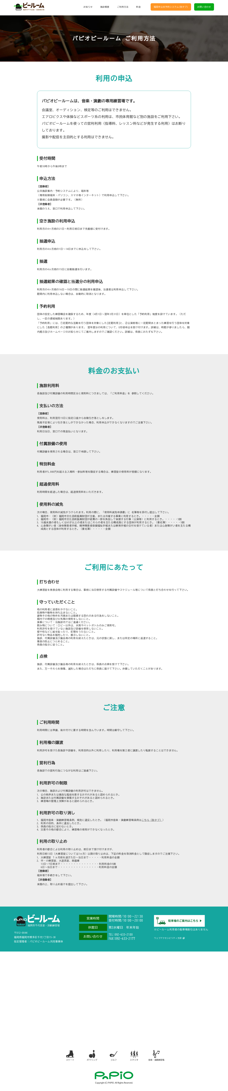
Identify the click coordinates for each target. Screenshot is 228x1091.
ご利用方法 (122, 8)
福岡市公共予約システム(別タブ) (171, 8)
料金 (138, 8)
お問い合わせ (204, 8)
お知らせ (87, 8)
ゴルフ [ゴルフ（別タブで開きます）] (113, 1056)
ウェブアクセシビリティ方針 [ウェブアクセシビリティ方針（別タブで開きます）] (169, 937)
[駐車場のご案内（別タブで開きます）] (179, 925)
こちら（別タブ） (152, 820)
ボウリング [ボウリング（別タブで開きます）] (90, 1056)
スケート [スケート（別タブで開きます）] (68, 1056)
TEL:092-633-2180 (122, 934)
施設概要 (104, 8)
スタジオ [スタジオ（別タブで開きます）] (135, 1056)
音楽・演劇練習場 (158, 1056)
